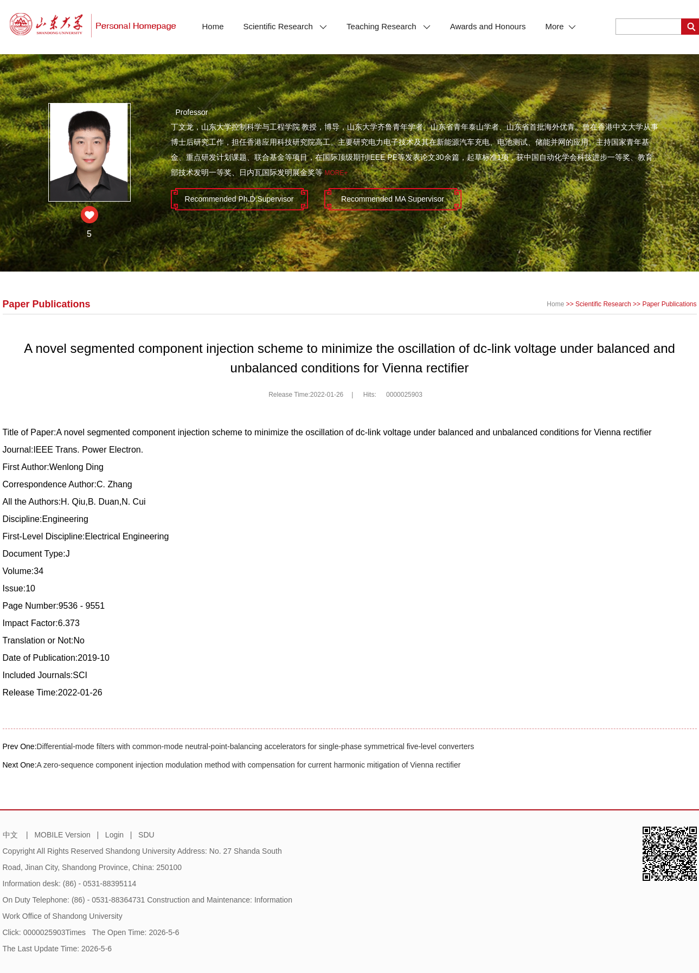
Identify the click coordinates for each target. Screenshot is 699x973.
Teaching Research (389, 26)
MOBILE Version (62, 834)
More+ (336, 173)
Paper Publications (669, 304)
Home (213, 26)
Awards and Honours (488, 26)
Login (114, 834)
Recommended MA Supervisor (392, 199)
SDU (146, 834)
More (560, 26)
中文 (10, 834)
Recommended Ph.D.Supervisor (239, 199)
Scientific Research (285, 26)
